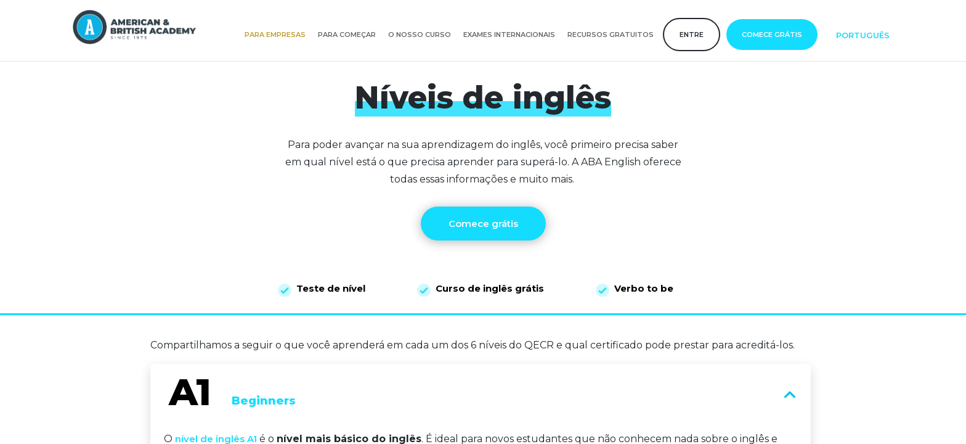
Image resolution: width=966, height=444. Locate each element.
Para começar (347, 34)
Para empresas (275, 34)
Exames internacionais (509, 34)
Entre (692, 34)
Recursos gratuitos (610, 34)
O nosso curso (419, 34)
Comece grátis (772, 34)
